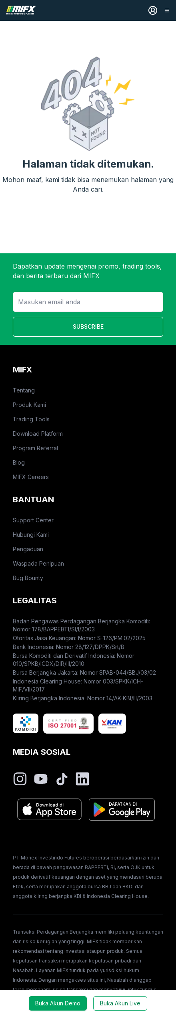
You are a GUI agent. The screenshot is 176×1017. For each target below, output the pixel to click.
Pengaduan (28, 549)
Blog (19, 462)
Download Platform (38, 433)
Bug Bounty (28, 577)
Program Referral (35, 448)
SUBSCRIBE (88, 326)
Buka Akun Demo (57, 1003)
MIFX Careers (31, 476)
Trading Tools (31, 419)
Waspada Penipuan (38, 563)
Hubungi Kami (31, 534)
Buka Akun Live (120, 1003)
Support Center (33, 520)
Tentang (24, 390)
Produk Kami (29, 404)
